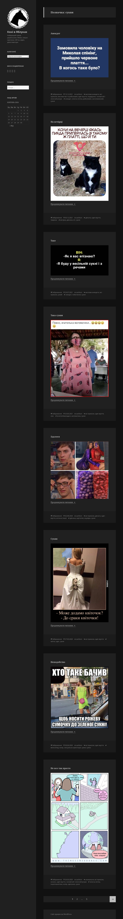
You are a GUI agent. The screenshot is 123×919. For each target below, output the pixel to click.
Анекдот (55, 33)
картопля (80, 518)
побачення (76, 295)
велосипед (55, 748)
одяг (57, 641)
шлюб (60, 295)
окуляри (87, 518)
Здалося (55, 436)
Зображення (57, 94)
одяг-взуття (82, 96)
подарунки (92, 96)
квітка (53, 641)
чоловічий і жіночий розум (76, 882)
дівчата (88, 218)
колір (61, 748)
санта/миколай (97, 99)
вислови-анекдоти (92, 94)
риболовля (87, 99)
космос (53, 882)
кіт (74, 220)
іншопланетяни (56, 884)
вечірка (63, 220)
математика (76, 416)
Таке (53, 240)
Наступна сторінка (113, 899)
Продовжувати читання (63, 80)
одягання (71, 884)
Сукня (54, 538)
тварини (54, 220)
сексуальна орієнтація (72, 748)
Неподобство (58, 662)
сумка (88, 748)
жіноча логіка (77, 99)
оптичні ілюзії (61, 518)
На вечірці (57, 121)
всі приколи (89, 414)
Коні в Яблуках (17, 32)
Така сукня (57, 315)
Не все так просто (60, 768)
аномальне (89, 879)
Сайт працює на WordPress (61, 914)
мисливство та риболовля (67, 96)
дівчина (70, 220)
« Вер (12, 126)
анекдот (68, 99)
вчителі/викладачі (64, 416)
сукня (53, 101)
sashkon (79, 94)
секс (52, 416)
